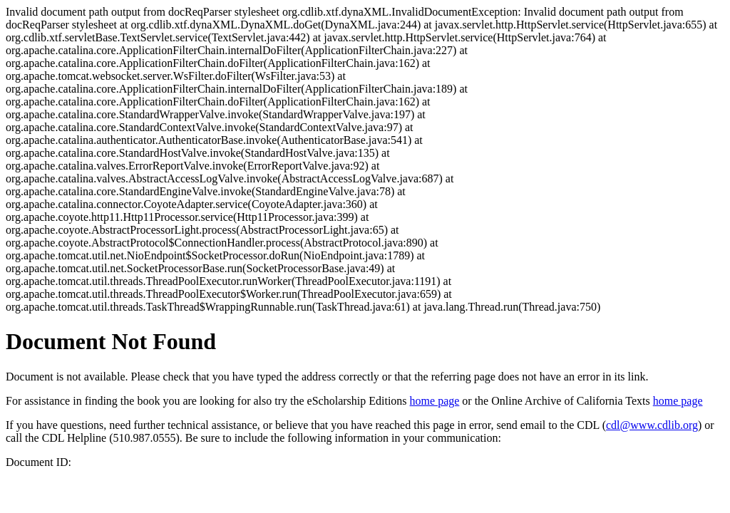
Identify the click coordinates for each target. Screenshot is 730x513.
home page (435, 401)
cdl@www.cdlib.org (652, 425)
